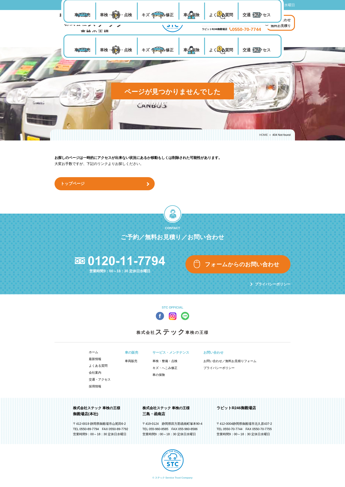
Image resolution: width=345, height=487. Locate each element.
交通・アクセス (257, 50)
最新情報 (95, 359)
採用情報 (95, 386)
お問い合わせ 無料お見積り (281, 23)
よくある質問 (221, 50)
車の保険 (191, 50)
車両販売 (82, 50)
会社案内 (95, 372)
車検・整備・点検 (116, 50)
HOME (263, 134)
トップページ (73, 183)
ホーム (93, 352)
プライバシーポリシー (272, 284)
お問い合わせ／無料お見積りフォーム (229, 361)
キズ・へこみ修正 (158, 50)
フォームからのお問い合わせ (242, 264)
